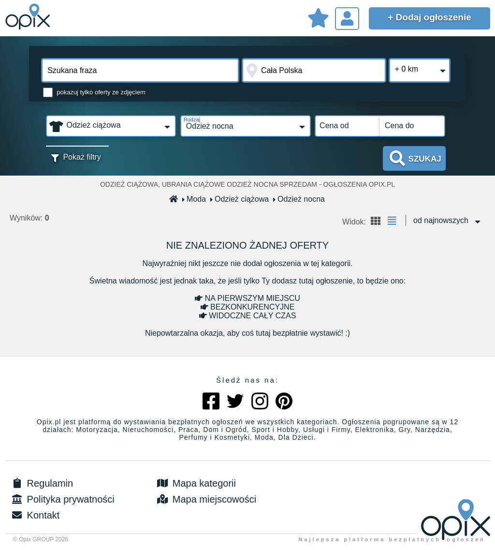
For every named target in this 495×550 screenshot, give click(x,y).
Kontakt (34, 515)
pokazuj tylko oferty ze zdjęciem (101, 92)
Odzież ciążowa (240, 199)
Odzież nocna (299, 199)
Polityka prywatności (62, 499)
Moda (194, 199)
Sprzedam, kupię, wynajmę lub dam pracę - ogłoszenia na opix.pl (29, 16)
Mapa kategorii (195, 483)
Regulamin (41, 483)
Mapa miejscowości (205, 499)
